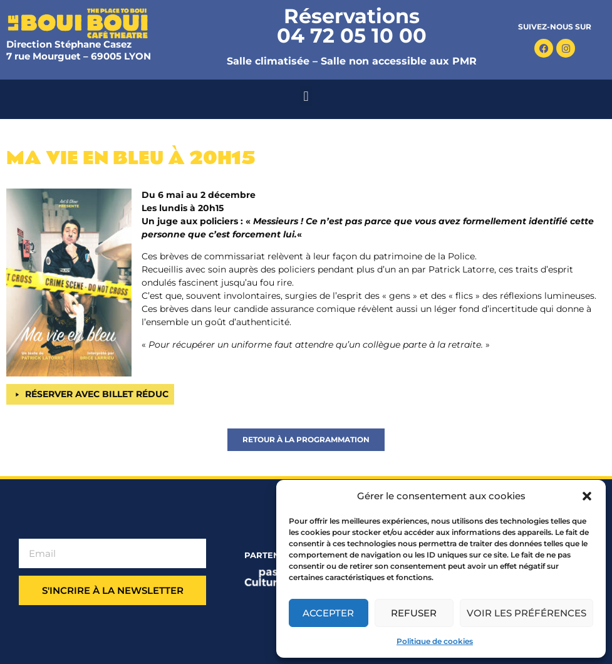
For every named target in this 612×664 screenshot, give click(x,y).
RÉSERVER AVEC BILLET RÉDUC (97, 394)
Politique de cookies (435, 641)
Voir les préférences (526, 613)
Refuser (414, 613)
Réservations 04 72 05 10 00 (352, 26)
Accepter (328, 613)
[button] (587, 496)
